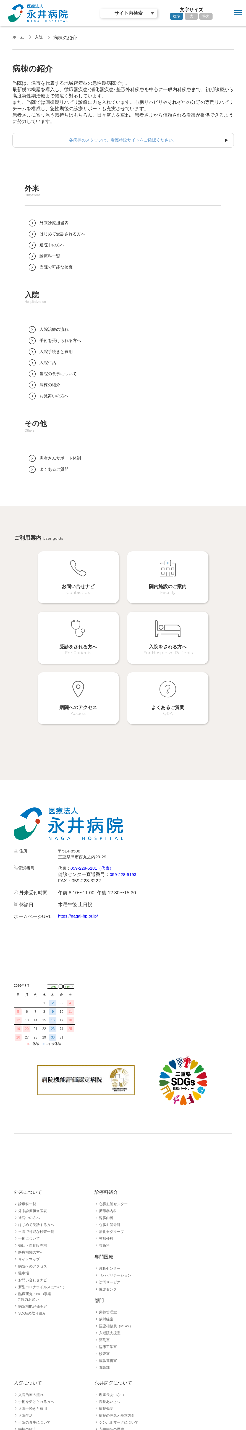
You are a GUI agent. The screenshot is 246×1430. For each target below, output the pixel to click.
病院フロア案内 (31, 1351)
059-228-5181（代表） (96, 820)
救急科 (105, 1160)
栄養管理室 (108, 1227)
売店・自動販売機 (33, 1160)
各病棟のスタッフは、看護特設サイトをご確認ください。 (123, 140)
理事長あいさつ (112, 1309)
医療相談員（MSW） (117, 1241)
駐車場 (24, 1188)
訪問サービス (110, 1197)
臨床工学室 (108, 1261)
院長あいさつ (110, 1316)
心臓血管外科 (110, 1139)
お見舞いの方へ (31, 1358)
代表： (65, 820)
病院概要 (106, 1323)
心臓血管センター (114, 1119)
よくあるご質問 (31, 1372)
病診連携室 (108, 1275)
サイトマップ (29, 1174)
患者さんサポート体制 (37, 1365)
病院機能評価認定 (33, 1221)
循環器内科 (108, 1126)
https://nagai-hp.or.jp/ (80, 868)
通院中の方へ (29, 1132)
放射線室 (106, 1234)
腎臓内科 (106, 1132)
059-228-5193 (124, 827)
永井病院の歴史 (112, 1344)
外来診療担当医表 (33, 1126)
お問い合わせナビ (33, 1195)
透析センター (110, 1183)
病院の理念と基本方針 (118, 1330)
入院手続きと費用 (33, 1323)
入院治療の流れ (31, 1309)
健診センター (110, 1204)
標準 (176, 16)
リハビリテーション (116, 1190)
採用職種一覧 (29, 1399)
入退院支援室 (110, 1248)
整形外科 (106, 1153)
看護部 (105, 1282)
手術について (29, 1153)
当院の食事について (35, 1337)
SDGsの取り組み (33, 1228)
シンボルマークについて (120, 1337)
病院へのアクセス (33, 1181)
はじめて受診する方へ (37, 1139)
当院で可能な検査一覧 (37, 1146)
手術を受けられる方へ (37, 1316)
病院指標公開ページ (116, 1351)
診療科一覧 (28, 1119)
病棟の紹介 (28, 1344)
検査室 (105, 1268)
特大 (206, 16)
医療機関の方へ (31, 1167)
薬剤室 (105, 1255)
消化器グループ (112, 1146)
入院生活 (26, 1330)
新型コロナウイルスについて (43, 1202)
